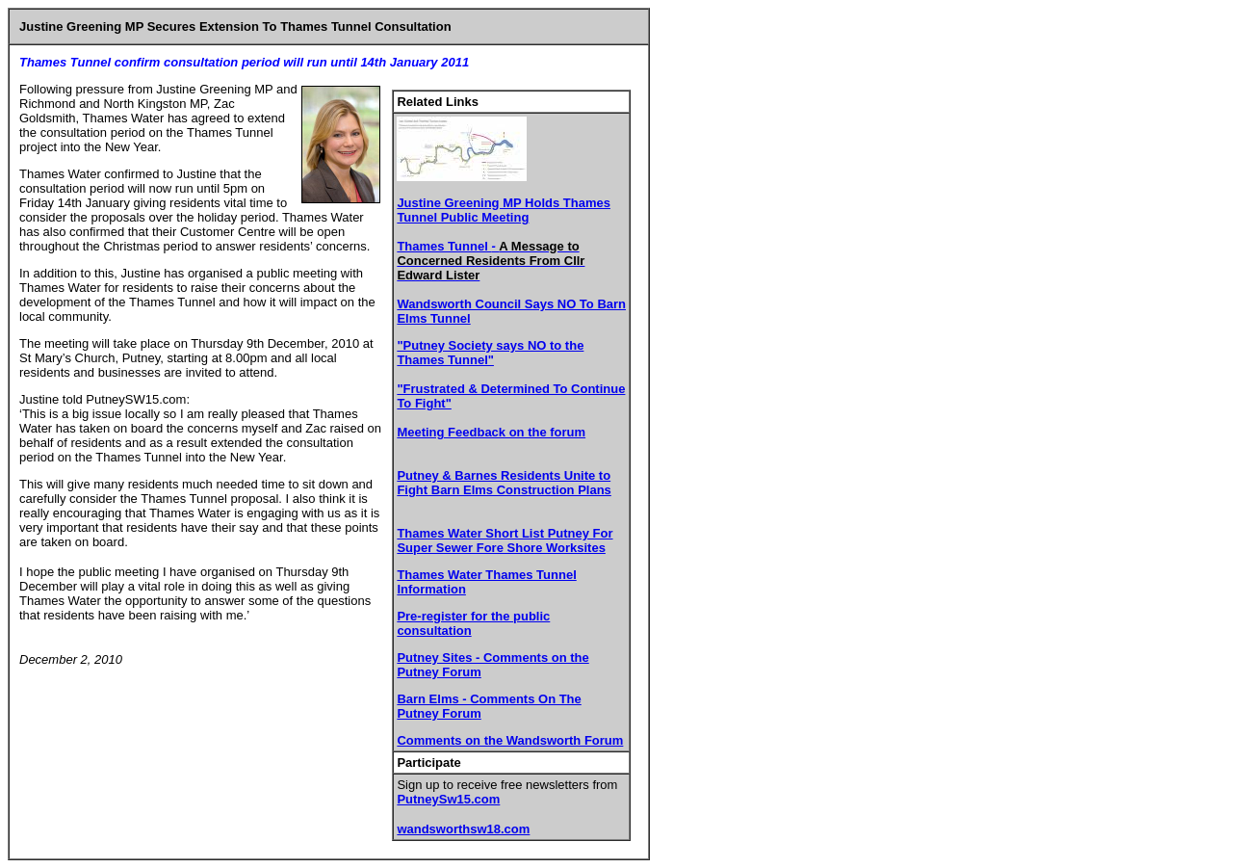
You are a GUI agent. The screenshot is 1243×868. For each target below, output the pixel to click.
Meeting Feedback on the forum (491, 432)
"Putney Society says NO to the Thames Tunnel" (490, 352)
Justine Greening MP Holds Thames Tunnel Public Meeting (503, 210)
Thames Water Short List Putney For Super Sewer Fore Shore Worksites (504, 540)
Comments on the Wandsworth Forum (510, 740)
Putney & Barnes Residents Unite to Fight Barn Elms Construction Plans (503, 482)
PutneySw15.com (448, 799)
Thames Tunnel (490, 260)
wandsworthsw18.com (463, 829)
